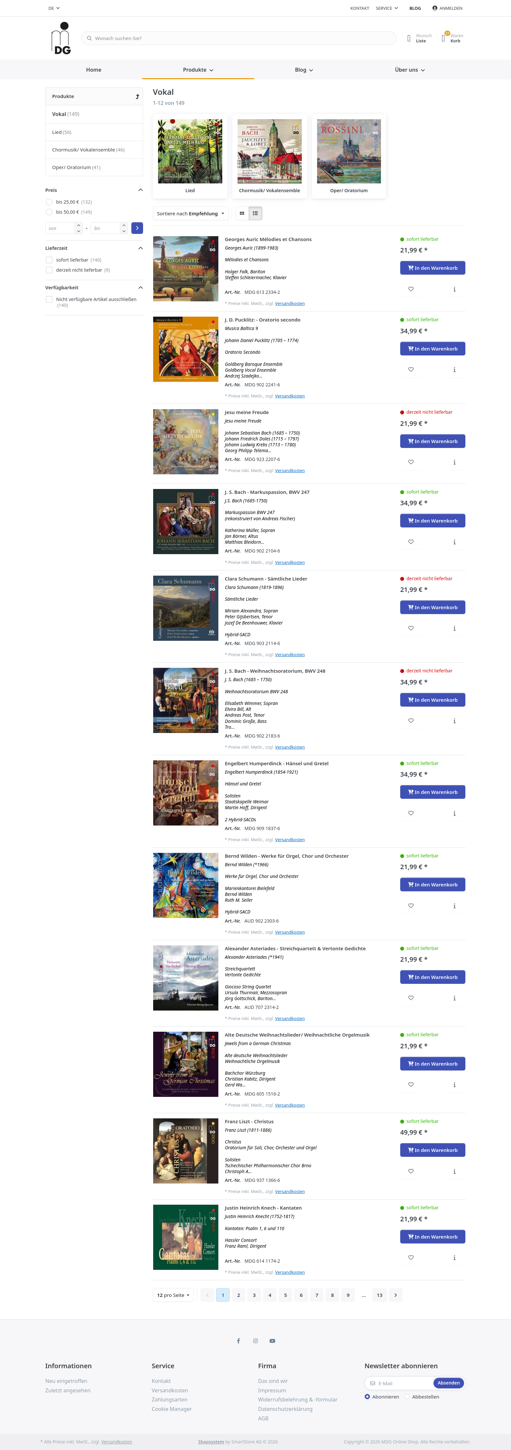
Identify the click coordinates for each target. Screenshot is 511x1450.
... (364, 1295)
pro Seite (171, 1295)
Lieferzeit (56, 248)
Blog (415, 8)
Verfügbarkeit (62, 287)
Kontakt (359, 8)
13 (379, 1295)
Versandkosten (290, 303)
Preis (51, 190)
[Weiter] (395, 1295)
